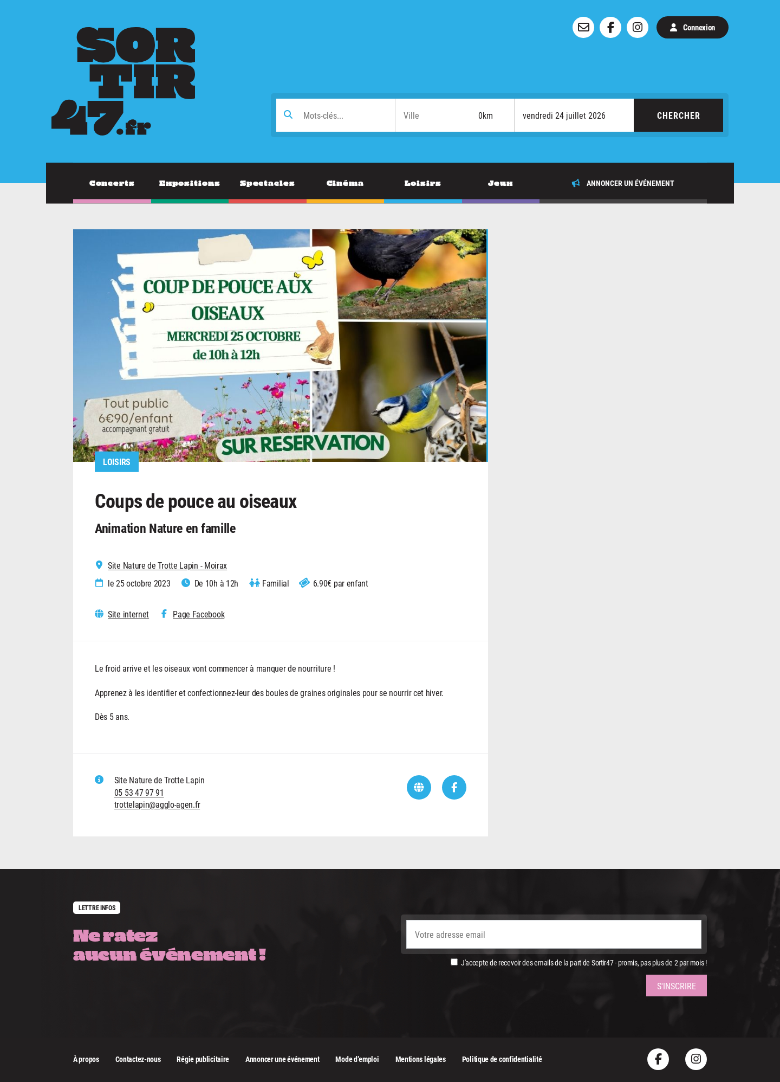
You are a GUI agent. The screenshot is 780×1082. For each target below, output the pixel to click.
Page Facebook (198, 614)
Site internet (128, 614)
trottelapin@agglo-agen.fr (157, 804)
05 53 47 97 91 (139, 792)
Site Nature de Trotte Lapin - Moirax (167, 565)
